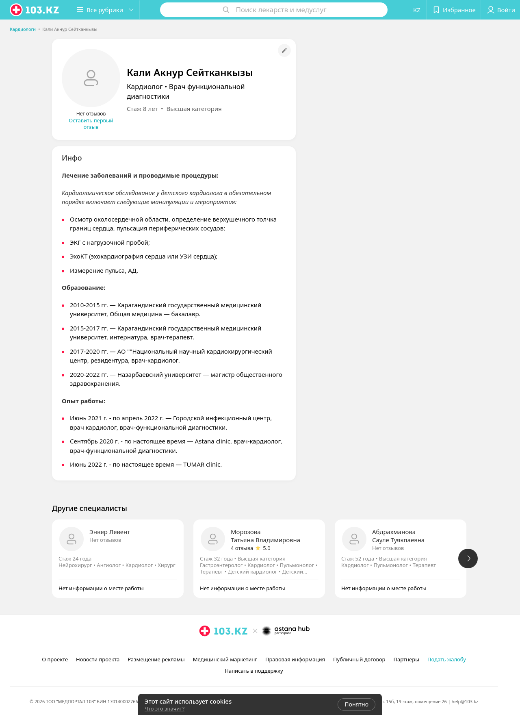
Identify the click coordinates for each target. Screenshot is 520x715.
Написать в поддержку (254, 670)
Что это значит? (164, 708)
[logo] (35, 9)
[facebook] (216, 649)
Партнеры (407, 659)
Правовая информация (295, 659)
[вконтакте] (227, 649)
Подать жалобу (446, 659)
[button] (105, 9)
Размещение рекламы (156, 659)
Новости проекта (97, 659)
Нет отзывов (105, 539)
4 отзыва (242, 548)
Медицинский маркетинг (225, 659)
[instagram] (205, 649)
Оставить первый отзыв (91, 123)
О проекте (55, 659)
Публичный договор (359, 659)
